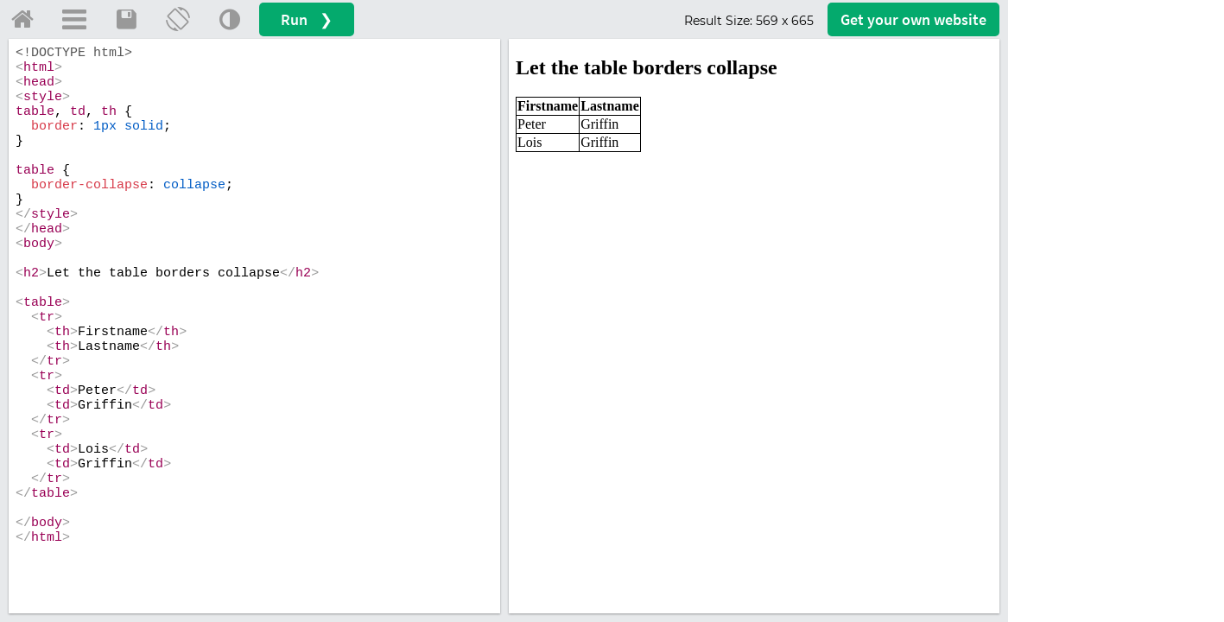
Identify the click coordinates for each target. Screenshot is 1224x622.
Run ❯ (307, 19)
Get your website (913, 19)
